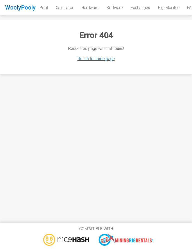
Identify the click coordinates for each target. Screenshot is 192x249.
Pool (44, 7)
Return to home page (96, 58)
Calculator (65, 7)
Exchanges (140, 7)
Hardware (90, 7)
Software (114, 7)
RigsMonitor (168, 7)
